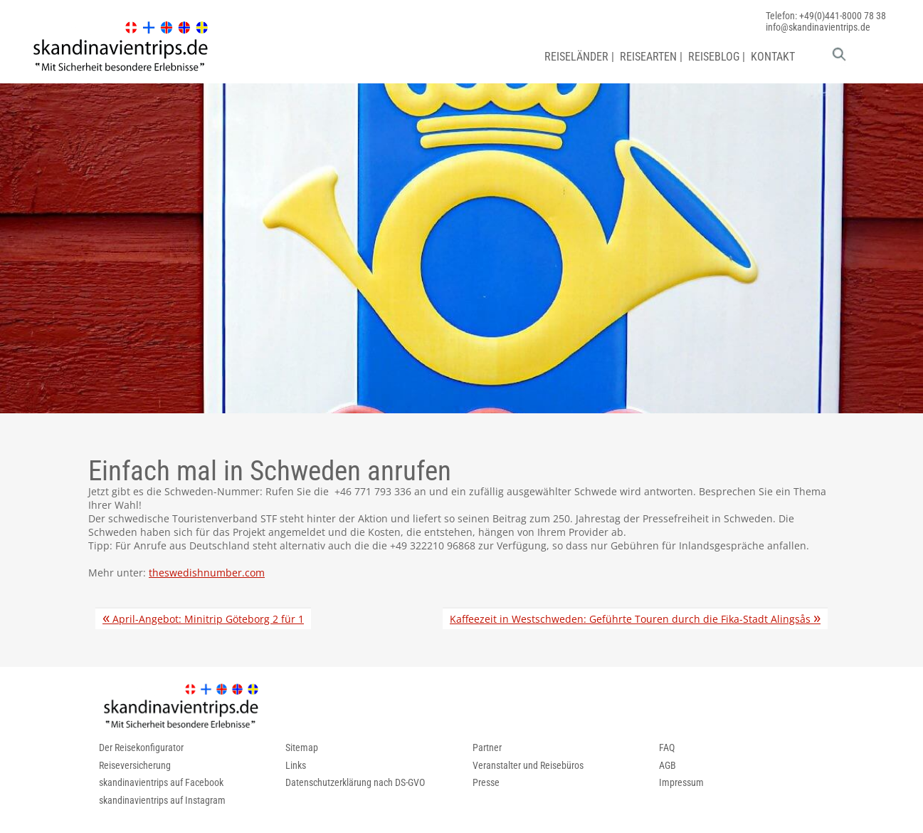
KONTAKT (773, 56)
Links (295, 765)
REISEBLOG (713, 56)
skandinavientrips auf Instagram (162, 800)
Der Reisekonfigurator (141, 747)
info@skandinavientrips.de (818, 27)
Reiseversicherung (135, 765)
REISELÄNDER (576, 56)
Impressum (681, 782)
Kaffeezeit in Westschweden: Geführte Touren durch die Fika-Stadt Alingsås (635, 619)
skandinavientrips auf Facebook (161, 782)
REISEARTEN (648, 56)
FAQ (667, 747)
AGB (667, 765)
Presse (486, 782)
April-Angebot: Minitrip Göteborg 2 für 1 (203, 619)
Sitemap (301, 747)
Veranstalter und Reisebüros (528, 765)
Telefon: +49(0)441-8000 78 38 (826, 15)
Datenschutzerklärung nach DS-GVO (355, 782)
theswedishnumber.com (207, 572)
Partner (487, 747)
